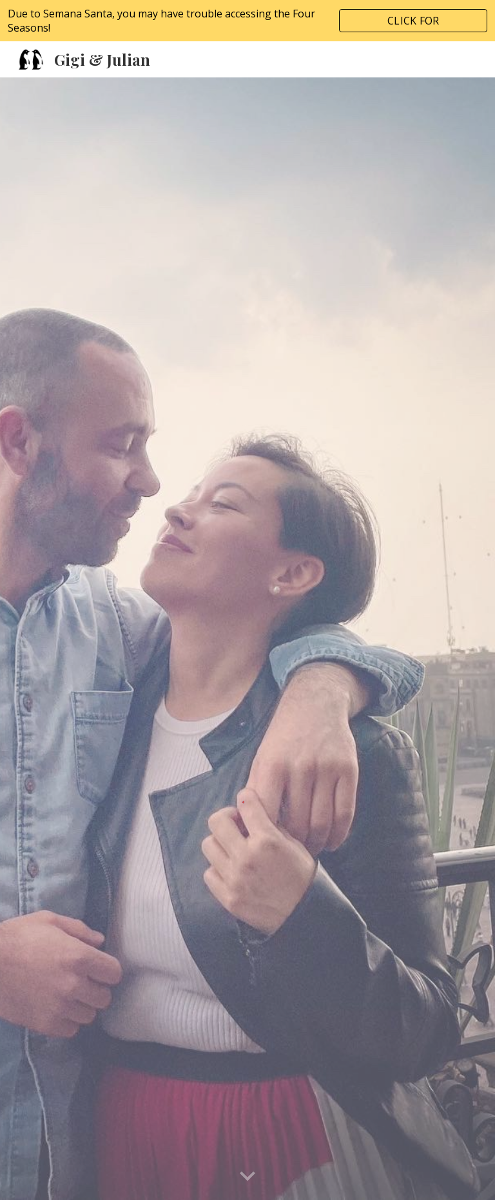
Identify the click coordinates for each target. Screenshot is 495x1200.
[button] (247, 1176)
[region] (247, 20)
